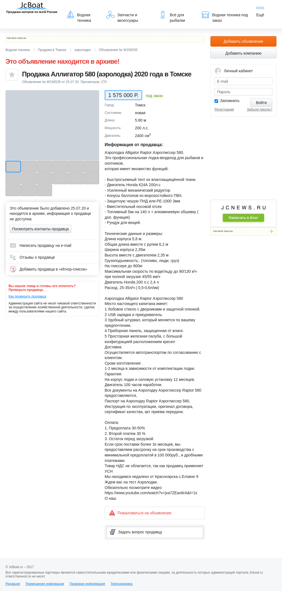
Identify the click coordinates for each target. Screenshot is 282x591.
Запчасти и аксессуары (122, 16)
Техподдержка (121, 584)
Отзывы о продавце (32, 257)
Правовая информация (87, 584)
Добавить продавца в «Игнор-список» (48, 269)
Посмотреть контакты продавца (40, 229)
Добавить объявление (243, 41)
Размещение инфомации (45, 584)
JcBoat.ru (31, 8)
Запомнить (230, 100)
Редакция (13, 584)
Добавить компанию (244, 53)
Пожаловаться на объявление (140, 513)
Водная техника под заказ (224, 16)
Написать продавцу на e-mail (40, 245)
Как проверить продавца (27, 296)
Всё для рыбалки (172, 16)
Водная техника (78, 16)
